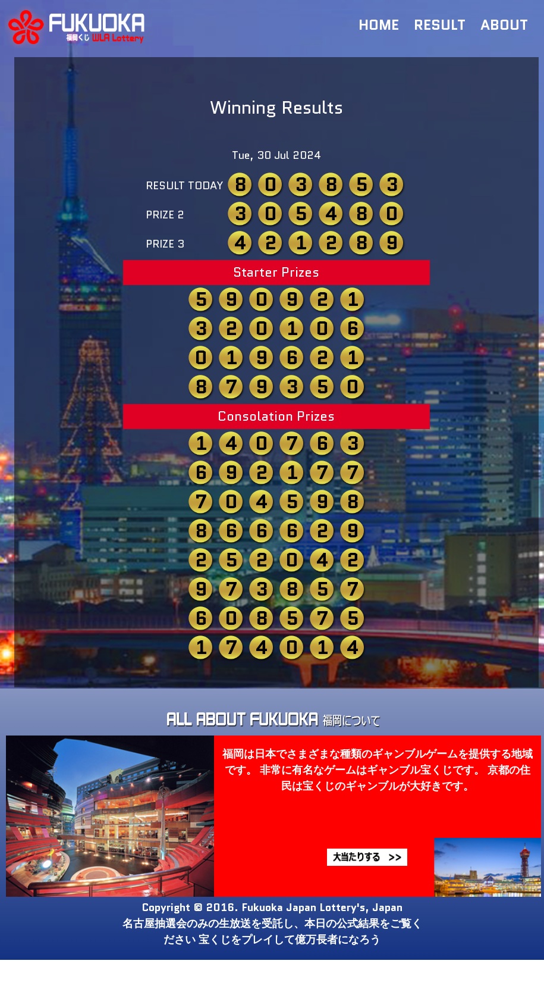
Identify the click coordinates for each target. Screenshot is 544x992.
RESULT (440, 24)
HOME (379, 24)
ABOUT (504, 24)
